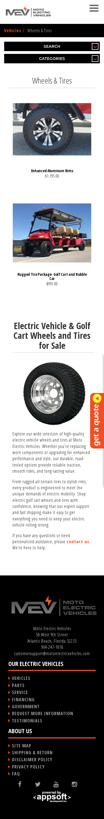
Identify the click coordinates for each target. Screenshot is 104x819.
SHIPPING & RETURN (32, 753)
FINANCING (23, 700)
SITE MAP (21, 746)
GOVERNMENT (26, 706)
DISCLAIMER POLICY (32, 760)
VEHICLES (21, 678)
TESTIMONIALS (27, 721)
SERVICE (20, 692)
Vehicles (12, 30)
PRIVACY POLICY (28, 767)
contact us (78, 542)
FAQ (16, 774)
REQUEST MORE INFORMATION (42, 713)
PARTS (18, 685)
